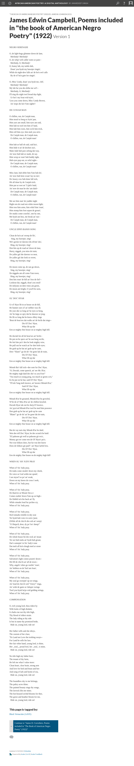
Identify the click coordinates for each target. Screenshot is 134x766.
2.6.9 (27, 754)
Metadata (27, 751)
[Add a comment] (12, 737)
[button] (124, 3)
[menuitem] (3, 3)
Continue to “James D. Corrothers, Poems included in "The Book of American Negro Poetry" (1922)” (32, 726)
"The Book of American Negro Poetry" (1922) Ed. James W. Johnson (38, 14)
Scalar (23, 754)
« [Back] (11, 726)
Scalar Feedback (36, 754)
